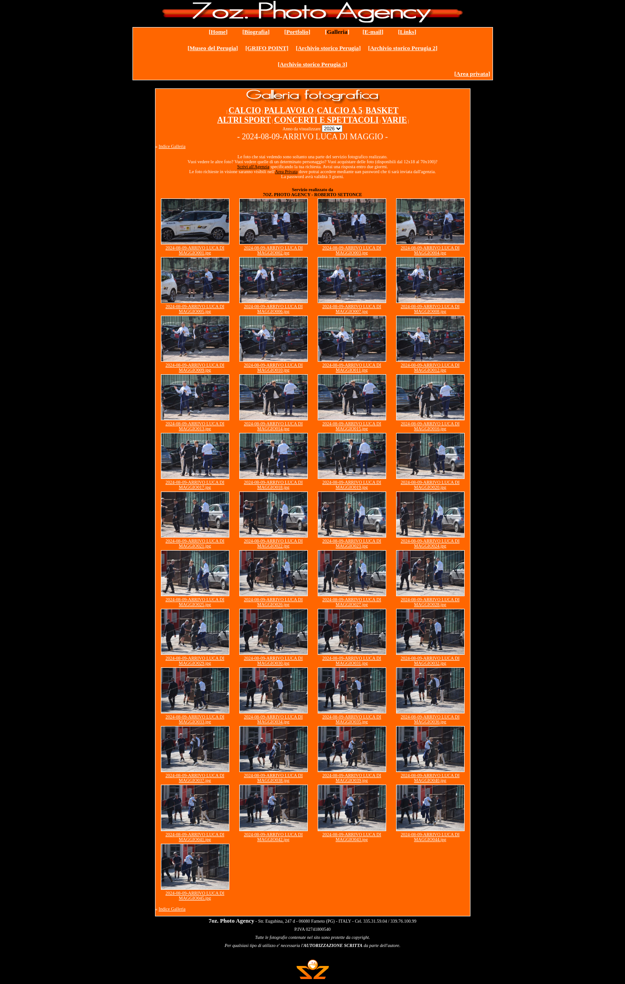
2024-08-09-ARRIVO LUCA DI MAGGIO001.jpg (194, 250)
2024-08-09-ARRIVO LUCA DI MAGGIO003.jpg (351, 250)
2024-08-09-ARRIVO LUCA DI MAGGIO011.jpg (351, 367)
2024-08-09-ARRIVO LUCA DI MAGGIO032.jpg (430, 661)
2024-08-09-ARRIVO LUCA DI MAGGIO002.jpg (273, 250)
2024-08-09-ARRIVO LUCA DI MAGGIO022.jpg (273, 543)
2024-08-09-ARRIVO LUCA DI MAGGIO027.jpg (351, 602)
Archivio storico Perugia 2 (402, 48)
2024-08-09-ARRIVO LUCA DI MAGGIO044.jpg (430, 837)
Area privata (472, 73)
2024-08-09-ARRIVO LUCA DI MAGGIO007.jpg (351, 309)
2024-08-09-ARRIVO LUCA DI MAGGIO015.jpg (351, 426)
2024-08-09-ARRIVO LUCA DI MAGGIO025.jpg (194, 602)
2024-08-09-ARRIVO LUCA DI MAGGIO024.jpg (430, 543)
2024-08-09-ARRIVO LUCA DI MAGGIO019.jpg (351, 485)
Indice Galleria (172, 146)
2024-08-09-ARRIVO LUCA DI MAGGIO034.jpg (273, 719)
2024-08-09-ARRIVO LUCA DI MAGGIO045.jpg (194, 896)
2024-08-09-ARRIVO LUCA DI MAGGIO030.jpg (273, 661)
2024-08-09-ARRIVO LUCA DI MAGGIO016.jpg (430, 426)
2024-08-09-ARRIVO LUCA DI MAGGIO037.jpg (194, 778)
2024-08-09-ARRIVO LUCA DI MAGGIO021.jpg (194, 543)
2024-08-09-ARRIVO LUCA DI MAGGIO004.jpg (430, 250)
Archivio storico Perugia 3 (312, 64)
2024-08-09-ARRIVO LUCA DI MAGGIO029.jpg (194, 661)
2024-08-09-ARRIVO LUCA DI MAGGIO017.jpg (194, 485)
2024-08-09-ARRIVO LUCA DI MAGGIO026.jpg (273, 602)
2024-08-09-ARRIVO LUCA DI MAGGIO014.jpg (273, 426)
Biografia (256, 31)
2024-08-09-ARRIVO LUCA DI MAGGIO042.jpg (273, 837)
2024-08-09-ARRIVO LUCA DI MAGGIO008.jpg (430, 309)
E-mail (373, 31)
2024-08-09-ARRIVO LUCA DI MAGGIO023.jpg (351, 543)
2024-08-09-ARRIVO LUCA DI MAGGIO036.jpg (430, 719)
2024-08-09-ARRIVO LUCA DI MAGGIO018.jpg (273, 485)
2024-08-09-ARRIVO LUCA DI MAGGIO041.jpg (194, 837)
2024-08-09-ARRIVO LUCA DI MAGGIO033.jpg (194, 719)
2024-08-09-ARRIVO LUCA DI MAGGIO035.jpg (351, 719)
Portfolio (297, 31)
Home (218, 31)
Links (407, 31)
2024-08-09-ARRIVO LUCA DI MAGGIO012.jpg (430, 367)
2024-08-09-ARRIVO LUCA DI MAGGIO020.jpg (430, 485)
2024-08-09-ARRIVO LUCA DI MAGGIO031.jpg (351, 661)
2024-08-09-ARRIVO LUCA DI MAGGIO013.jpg (194, 426)
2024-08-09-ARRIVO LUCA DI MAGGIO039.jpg (351, 778)
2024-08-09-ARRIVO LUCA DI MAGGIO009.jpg (194, 367)
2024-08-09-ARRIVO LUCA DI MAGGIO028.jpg (430, 602)
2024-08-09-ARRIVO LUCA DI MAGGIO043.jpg (351, 837)
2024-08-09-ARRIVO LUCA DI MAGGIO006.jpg (273, 309)
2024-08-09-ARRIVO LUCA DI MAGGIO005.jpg (194, 309)
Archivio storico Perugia (328, 48)
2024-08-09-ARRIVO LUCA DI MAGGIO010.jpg (273, 367)
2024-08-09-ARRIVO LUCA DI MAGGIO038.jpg (273, 778)
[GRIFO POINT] (266, 48)
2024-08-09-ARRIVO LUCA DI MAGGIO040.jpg (430, 778)
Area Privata (286, 171)
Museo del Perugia (213, 48)
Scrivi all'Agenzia (253, 166)
